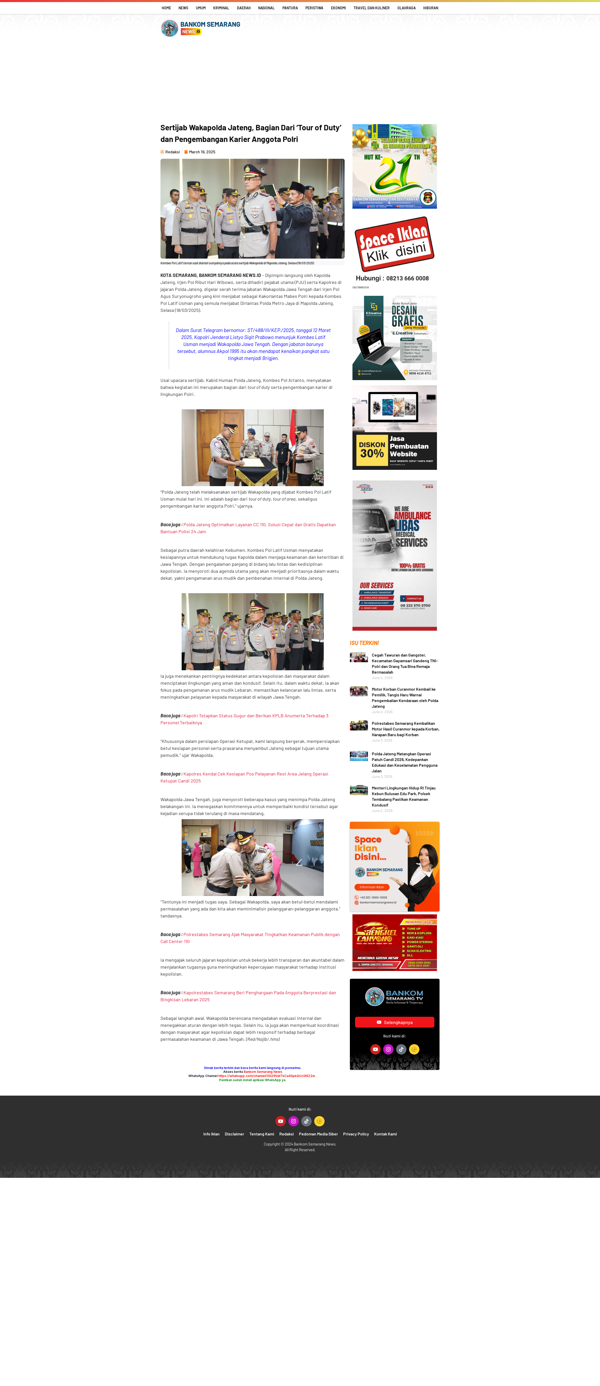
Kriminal (221, 8)
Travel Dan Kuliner (371, 8)
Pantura (290, 8)
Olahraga (406, 8)
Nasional (266, 8)
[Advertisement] (300, 80)
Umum (201, 8)
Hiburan (430, 8)
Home (166, 8)
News (183, 8)
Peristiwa (314, 8)
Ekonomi (338, 8)
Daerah (244, 8)
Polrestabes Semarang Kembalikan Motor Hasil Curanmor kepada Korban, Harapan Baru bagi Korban (406, 729)
